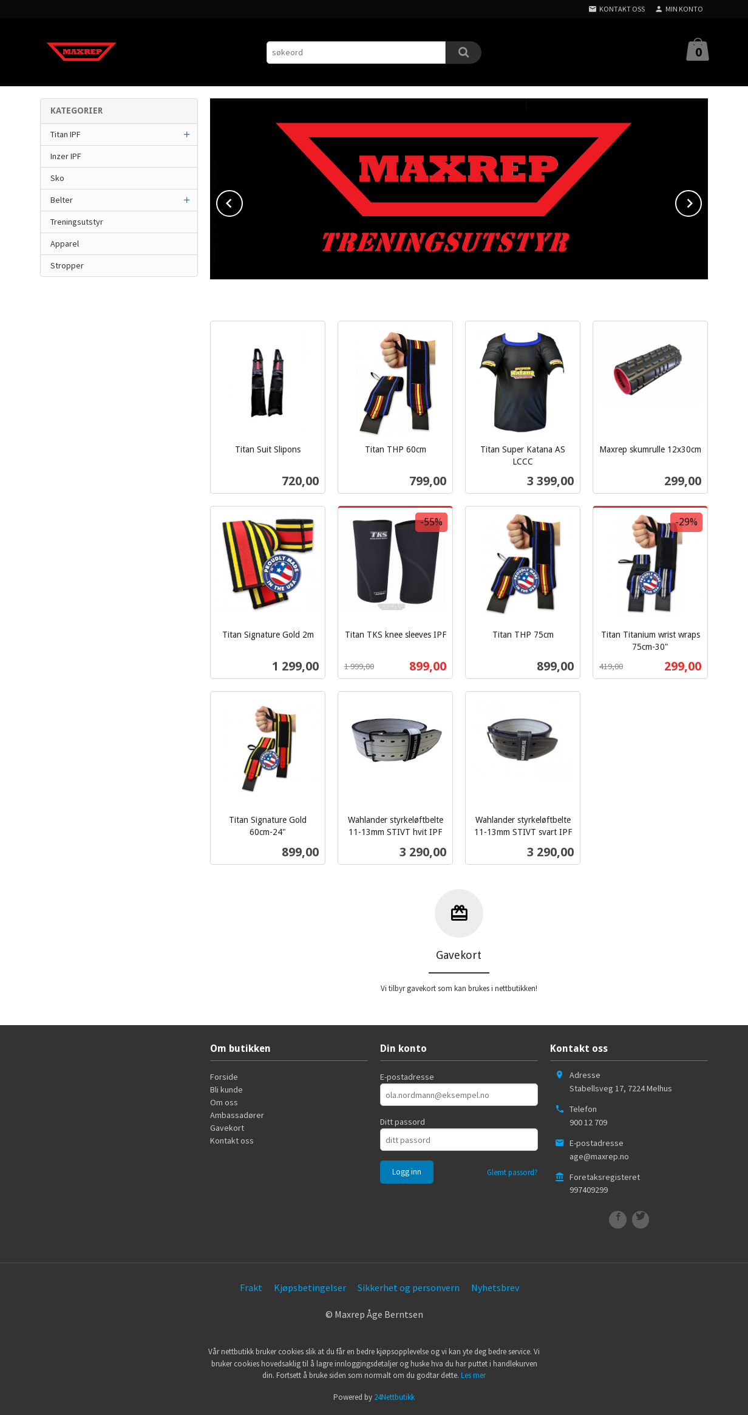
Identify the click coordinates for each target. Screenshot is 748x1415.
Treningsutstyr (76, 221)
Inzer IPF (65, 156)
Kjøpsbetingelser (310, 1287)
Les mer (473, 1375)
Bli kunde (226, 1089)
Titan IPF (65, 134)
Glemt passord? (512, 1172)
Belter (61, 199)
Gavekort (227, 1127)
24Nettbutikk (394, 1397)
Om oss (224, 1102)
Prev (242, 201)
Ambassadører (237, 1115)
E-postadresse (407, 1076)
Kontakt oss (232, 1140)
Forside (224, 1076)
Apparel (64, 243)
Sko (57, 177)
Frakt (251, 1287)
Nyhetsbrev (495, 1287)
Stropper (67, 265)
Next (701, 201)
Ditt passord (402, 1121)
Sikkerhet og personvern (409, 1287)
